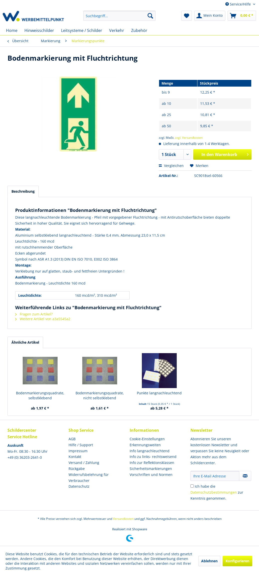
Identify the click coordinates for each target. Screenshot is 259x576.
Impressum (78, 450)
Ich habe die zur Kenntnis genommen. (216, 492)
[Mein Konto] (209, 16)
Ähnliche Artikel (25, 342)
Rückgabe (77, 468)
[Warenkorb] (242, 16)
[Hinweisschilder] (39, 30)
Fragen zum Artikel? (34, 314)
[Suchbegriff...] (119, 16)
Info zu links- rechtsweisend (153, 456)
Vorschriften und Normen (151, 474)
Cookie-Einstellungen (147, 438)
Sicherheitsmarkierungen (151, 468)
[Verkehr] (117, 30)
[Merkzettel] (186, 16)
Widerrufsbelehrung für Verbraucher (89, 477)
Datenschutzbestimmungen (213, 492)
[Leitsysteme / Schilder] (82, 30)
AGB (72, 438)
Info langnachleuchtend (150, 450)
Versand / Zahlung (84, 462)
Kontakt (75, 456)
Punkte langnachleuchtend (159, 393)
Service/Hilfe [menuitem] (238, 4)
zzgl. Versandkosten (189, 138)
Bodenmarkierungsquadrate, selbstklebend (40, 395)
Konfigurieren (237, 561)
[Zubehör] (139, 30)
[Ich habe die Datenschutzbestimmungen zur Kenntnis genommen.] (192, 486)
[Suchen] (150, 16)
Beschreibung (23, 191)
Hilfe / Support (81, 444)
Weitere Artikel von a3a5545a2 (42, 318)
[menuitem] (119, 16)
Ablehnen (209, 561)
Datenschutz (79, 486)
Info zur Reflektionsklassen (152, 462)
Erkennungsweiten (145, 444)
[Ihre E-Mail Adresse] (214, 476)
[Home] (11, 30)
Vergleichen (171, 165)
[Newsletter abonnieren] (245, 476)
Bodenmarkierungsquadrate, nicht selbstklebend (100, 395)
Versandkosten (123, 519)
